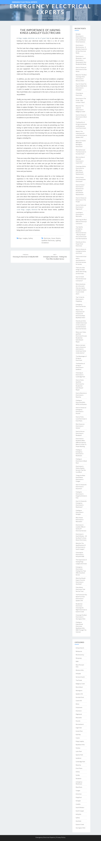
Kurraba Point (80, 697)
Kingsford (79, 797)
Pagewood (79, 714)
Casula (78, 738)
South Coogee (80, 811)
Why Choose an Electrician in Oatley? (80, 426)
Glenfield (78, 821)
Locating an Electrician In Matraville (79, 214)
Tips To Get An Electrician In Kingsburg (80, 299)
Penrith (78, 721)
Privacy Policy (60, 837)
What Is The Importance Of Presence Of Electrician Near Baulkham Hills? (80, 313)
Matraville (79, 717)
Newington (79, 690)
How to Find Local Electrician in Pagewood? (81, 207)
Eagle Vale (79, 728)
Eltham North (80, 648)
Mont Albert (79, 687)
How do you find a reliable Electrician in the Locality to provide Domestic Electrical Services (81, 324)
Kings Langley (22, 238)
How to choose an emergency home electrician (81, 251)
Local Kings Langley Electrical (27, 210)
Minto (77, 704)
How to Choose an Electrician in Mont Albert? (81, 117)
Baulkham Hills (80, 744)
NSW (77, 661)
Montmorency (80, 655)
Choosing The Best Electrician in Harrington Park (81, 617)
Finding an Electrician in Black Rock (81, 461)
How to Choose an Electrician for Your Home (81, 69)
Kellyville (78, 814)
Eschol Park (79, 731)
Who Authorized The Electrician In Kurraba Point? (81, 152)
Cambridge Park (80, 761)
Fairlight (78, 801)
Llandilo (78, 804)
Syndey (78, 775)
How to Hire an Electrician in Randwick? (80, 433)
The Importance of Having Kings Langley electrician (40, 31)
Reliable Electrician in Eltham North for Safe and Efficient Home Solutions (81, 38)
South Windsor (80, 807)
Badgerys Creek (80, 684)
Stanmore (79, 711)
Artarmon (79, 794)
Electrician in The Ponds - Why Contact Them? (81, 100)
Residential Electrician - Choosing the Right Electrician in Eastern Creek (81, 607)
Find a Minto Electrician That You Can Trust (80, 589)
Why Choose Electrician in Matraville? (79, 519)
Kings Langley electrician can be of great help (33, 38)
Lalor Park (79, 751)
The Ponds (79, 680)
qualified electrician (48, 240)
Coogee (78, 790)
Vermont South (80, 677)
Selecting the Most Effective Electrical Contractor (81, 221)
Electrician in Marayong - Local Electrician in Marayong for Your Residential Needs (81, 60)
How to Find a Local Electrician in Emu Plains (81, 419)
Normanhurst (80, 724)
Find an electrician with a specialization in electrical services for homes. (81, 260)
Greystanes (79, 707)
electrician (47, 238)
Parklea (78, 748)
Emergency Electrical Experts (24, 2)
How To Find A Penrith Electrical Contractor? (81, 279)
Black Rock (79, 787)
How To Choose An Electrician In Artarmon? (81, 486)
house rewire (55, 238)
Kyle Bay (78, 734)
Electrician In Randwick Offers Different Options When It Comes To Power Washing (81, 442)
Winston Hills (80, 670)
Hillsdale (78, 673)
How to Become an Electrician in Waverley (81, 395)
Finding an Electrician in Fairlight (79, 512)
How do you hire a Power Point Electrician (81, 244)
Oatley (78, 772)
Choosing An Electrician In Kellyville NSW (80, 554)
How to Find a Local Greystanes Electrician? (81, 179)
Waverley (78, 765)
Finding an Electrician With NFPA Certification (81, 402)
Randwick (78, 778)
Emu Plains (79, 768)
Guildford (78, 758)
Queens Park (79, 755)
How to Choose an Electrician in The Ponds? (81, 200)
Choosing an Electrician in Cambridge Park (80, 375)
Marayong (79, 658)
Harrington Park (80, 828)
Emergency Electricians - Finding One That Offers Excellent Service (55, 257)
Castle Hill (79, 700)
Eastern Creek (80, 824)
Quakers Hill (79, 694)
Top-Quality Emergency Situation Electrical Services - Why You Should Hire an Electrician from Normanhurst (81, 232)
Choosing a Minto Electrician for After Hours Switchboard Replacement (81, 170)
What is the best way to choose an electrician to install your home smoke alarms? (81, 349)
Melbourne (79, 651)
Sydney (30, 238)
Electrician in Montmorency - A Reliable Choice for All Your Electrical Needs (81, 49)
